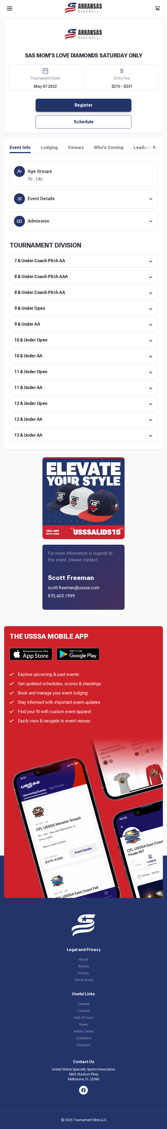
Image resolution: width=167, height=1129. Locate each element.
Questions (83, 1038)
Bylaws (83, 966)
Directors (83, 1045)
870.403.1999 (61, 596)
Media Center (84, 1031)
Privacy (83, 973)
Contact (83, 1011)
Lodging (49, 147)
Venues (76, 147)
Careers (83, 1004)
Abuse (83, 959)
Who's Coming (108, 147)
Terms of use (83, 980)
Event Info (20, 147)
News (83, 1024)
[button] (154, 147)
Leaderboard (147, 147)
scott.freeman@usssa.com (73, 587)
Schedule (84, 121)
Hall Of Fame (83, 1018)
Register (83, 105)
